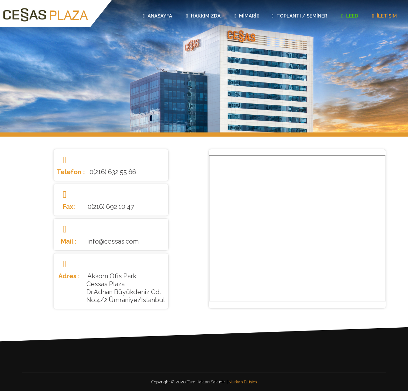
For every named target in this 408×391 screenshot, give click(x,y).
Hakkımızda (203, 16)
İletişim (384, 16)
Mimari (247, 16)
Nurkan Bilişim (243, 382)
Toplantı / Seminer (299, 16)
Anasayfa (157, 16)
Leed (349, 16)
